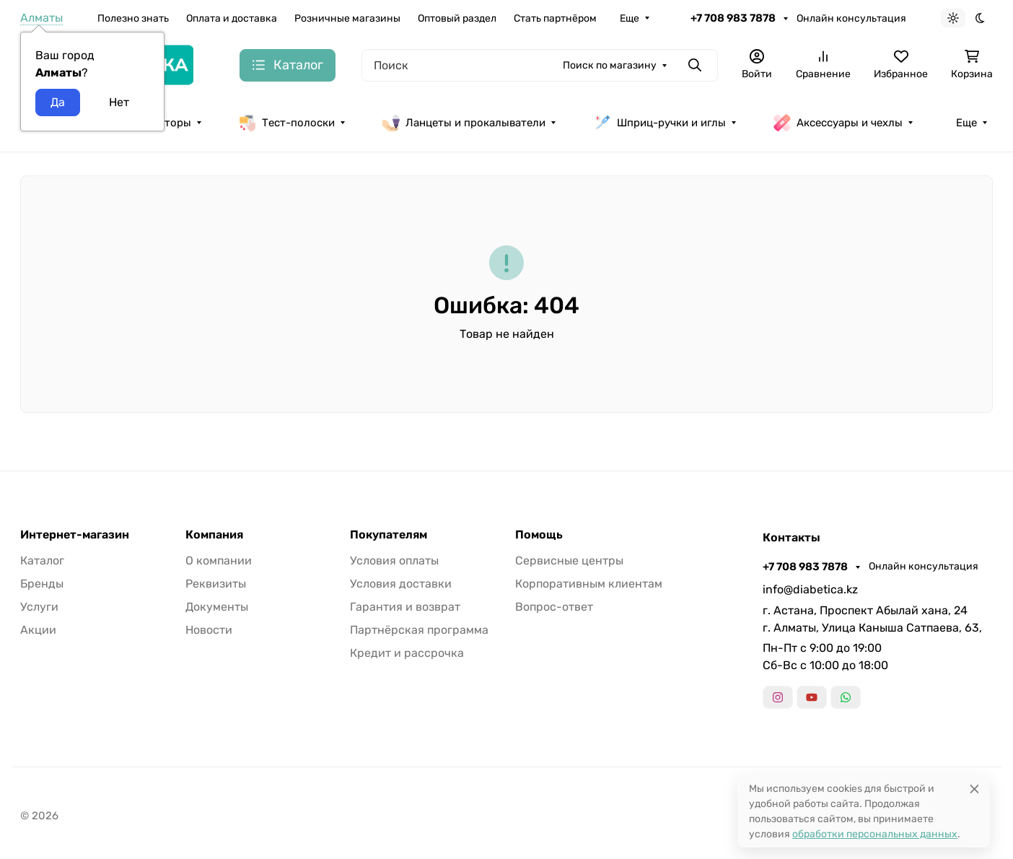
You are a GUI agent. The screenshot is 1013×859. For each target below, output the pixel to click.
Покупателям (388, 535)
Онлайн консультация (851, 18)
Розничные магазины (347, 18)
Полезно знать (133, 18)
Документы (216, 607)
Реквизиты (215, 583)
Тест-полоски (287, 122)
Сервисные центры (569, 560)
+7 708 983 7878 (734, 18)
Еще (629, 18)
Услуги (39, 607)
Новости (208, 630)
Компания (214, 535)
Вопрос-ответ (554, 607)
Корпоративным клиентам (588, 583)
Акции (38, 630)
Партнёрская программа (419, 630)
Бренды (41, 583)
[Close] (974, 788)
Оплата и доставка (231, 18)
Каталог (42, 560)
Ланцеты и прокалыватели (463, 122)
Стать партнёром (555, 18)
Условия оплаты (394, 560)
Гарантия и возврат (405, 607)
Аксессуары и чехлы (838, 122)
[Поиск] (539, 65)
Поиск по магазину (610, 65)
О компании (218, 560)
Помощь (539, 535)
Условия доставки (401, 583)
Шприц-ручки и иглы (660, 122)
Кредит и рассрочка (407, 653)
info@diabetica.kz (810, 589)
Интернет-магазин (74, 535)
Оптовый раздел (457, 18)
